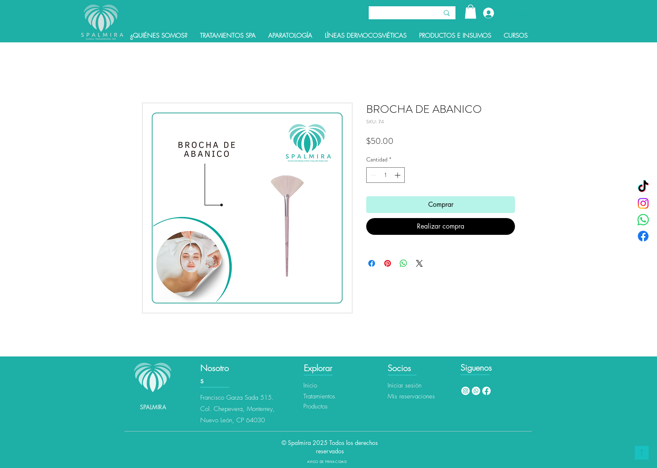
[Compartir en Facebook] (372, 263)
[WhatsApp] (643, 220)
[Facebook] (643, 236)
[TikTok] (643, 187)
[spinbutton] (385, 175)
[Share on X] (419, 263)
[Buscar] (397, 13)
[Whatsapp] (476, 391)
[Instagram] (643, 203)
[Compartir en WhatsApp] (403, 263)
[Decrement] (372, 175)
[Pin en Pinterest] (388, 263)
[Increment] (398, 175)
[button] (470, 11)
